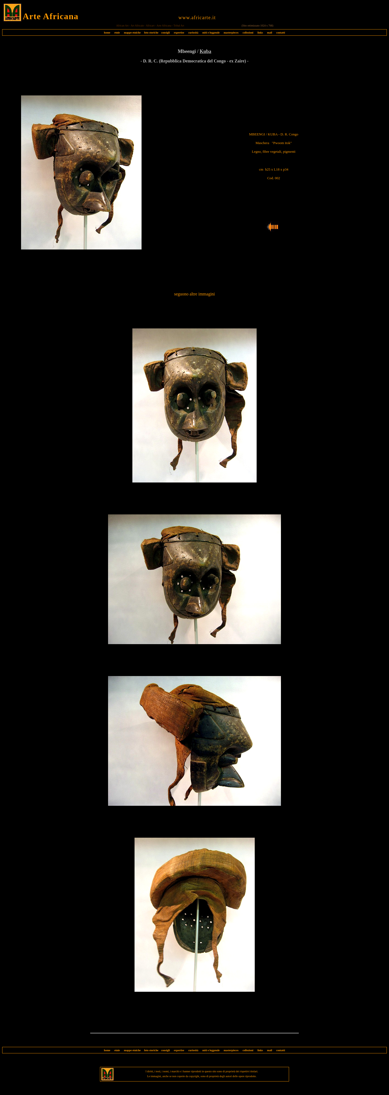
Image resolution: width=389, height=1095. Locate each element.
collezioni (248, 32)
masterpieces (231, 32)
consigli (165, 32)
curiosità (193, 32)
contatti (280, 32)
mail (269, 32)
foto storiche (151, 32)
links (260, 32)
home (107, 32)
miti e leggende (211, 32)
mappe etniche (132, 32)
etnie (115, 32)
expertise (179, 32)
